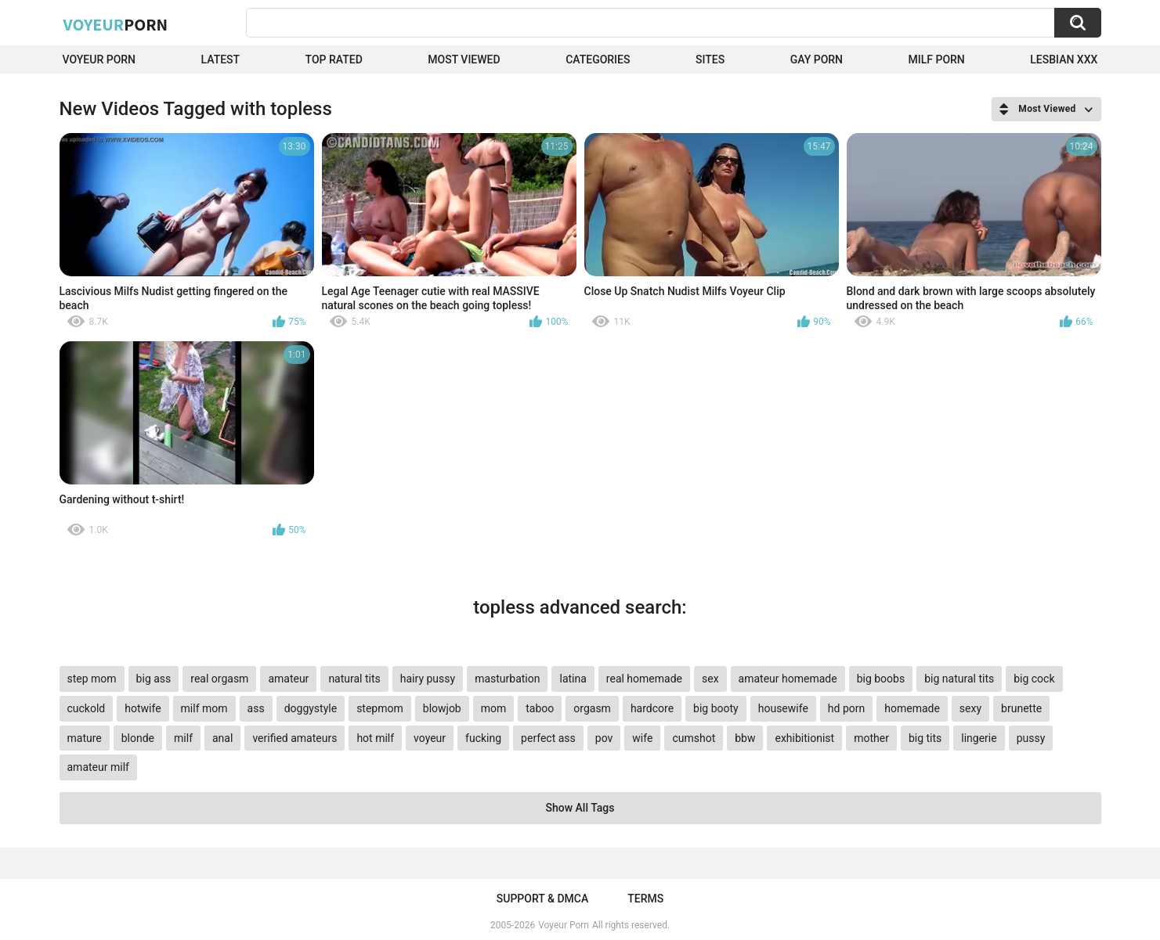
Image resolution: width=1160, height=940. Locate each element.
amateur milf (98, 767)
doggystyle (310, 708)
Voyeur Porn (99, 59)
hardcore (652, 708)
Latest (220, 59)
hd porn (846, 708)
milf (183, 738)
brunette (1021, 708)
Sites (710, 59)
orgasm (592, 708)
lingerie (978, 738)
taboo (540, 708)
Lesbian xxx (1063, 59)
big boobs (881, 678)
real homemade (644, 678)
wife (642, 738)
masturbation (507, 678)
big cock (1034, 678)
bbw (745, 738)
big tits (925, 738)
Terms (645, 898)
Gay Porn (816, 59)
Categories (598, 59)
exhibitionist (804, 738)
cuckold (86, 708)
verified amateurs (294, 738)
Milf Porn (937, 59)
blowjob (442, 708)
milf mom (204, 708)
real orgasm (219, 678)
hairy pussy (427, 678)
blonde (137, 738)
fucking (483, 738)
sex (710, 678)
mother (871, 738)
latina (572, 678)
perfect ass (548, 738)
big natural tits (959, 678)
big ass (154, 678)
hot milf (375, 738)
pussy (1031, 738)
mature (84, 738)
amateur (288, 678)
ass (256, 708)
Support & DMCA (542, 898)
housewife (783, 708)
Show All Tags (580, 807)
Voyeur (115, 24)
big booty (716, 708)
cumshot (693, 738)
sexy (970, 708)
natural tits (354, 678)
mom (494, 708)
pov (604, 738)
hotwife (143, 708)
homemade (912, 708)
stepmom (379, 708)
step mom (92, 678)
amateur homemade (788, 678)
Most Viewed (464, 59)
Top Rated (334, 59)
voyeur (430, 738)
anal (222, 738)
